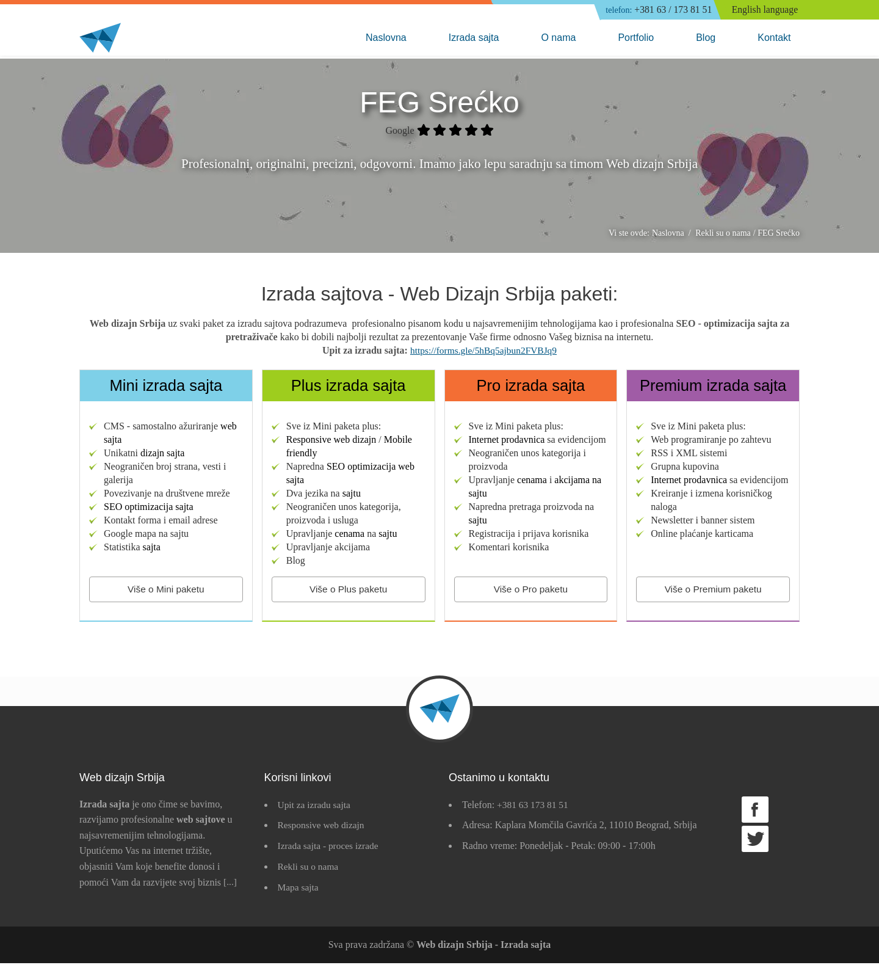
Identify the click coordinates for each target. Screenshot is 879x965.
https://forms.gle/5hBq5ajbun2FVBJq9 (483, 351)
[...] (230, 884)
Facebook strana (755, 811)
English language (766, 10)
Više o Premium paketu (713, 591)
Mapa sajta (299, 889)
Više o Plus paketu (348, 591)
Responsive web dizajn (323, 827)
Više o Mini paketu (166, 591)
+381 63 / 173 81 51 (655, 10)
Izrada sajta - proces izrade (330, 847)
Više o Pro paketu (530, 591)
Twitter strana (755, 841)
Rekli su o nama (309, 868)
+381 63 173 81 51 (534, 806)
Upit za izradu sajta (315, 806)
